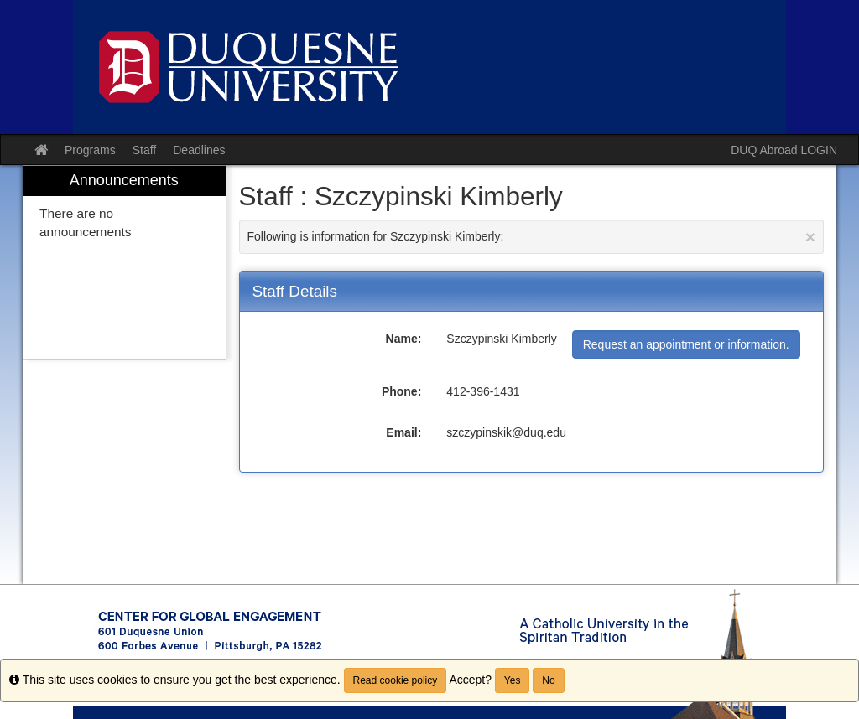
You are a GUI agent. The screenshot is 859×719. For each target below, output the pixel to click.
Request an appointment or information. (686, 344)
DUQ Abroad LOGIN (784, 150)
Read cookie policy (395, 680)
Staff (145, 150)
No (548, 680)
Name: (404, 338)
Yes (512, 680)
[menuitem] (124, 263)
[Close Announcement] (810, 237)
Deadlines (199, 150)
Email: (403, 432)
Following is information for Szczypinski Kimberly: (531, 236)
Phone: (401, 391)
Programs (90, 150)
